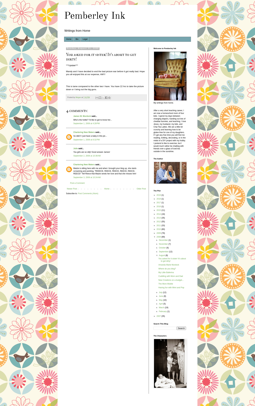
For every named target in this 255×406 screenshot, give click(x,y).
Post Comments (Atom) (88, 193)
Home (68, 39)
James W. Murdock (82, 116)
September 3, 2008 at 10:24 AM (87, 177)
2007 (159, 316)
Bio (77, 39)
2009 (159, 233)
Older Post (141, 189)
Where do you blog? (167, 269)
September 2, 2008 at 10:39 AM (87, 156)
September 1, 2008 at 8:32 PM (86, 140)
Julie (75, 148)
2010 (159, 229)
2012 (159, 221)
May (161, 300)
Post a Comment (77, 183)
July (161, 292)
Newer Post (72, 189)
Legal (85, 39)
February (163, 311)
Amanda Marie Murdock (168, 265)
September (164, 252)
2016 (159, 206)
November (163, 244)
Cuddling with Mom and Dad (170, 276)
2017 (159, 202)
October (162, 248)
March (162, 307)
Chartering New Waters (84, 132)
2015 (159, 210)
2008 (159, 237)
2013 (159, 218)
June (161, 296)
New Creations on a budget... (171, 280)
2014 (159, 214)
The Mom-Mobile (165, 284)
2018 (159, 199)
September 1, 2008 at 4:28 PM (86, 123)
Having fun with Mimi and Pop (171, 287)
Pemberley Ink (94, 16)
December (163, 240)
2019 (159, 195)
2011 (159, 225)
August (162, 255)
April (161, 304)
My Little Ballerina (166, 272)
